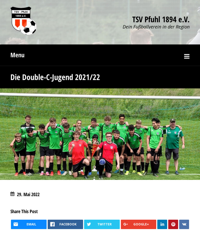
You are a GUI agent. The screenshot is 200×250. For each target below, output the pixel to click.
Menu (17, 54)
